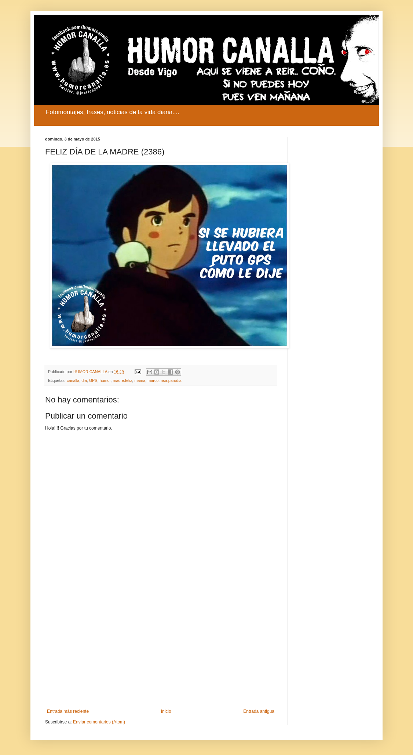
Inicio (166, 711)
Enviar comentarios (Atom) (99, 722)
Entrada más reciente (68, 711)
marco (152, 380)
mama (139, 380)
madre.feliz (122, 380)
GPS (93, 380)
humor (104, 380)
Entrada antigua (258, 711)
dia (84, 380)
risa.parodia (171, 380)
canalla (73, 380)
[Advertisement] (160, 648)
